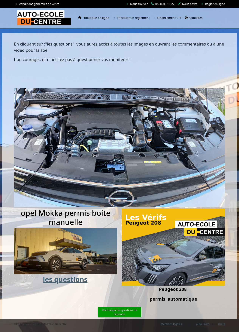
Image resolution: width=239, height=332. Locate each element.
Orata (221, 324)
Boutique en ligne (96, 18)
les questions (65, 279)
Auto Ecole (202, 324)
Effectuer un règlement (131, 18)
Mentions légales (171, 324)
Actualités (193, 18)
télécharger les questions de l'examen (119, 312)
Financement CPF (167, 18)
